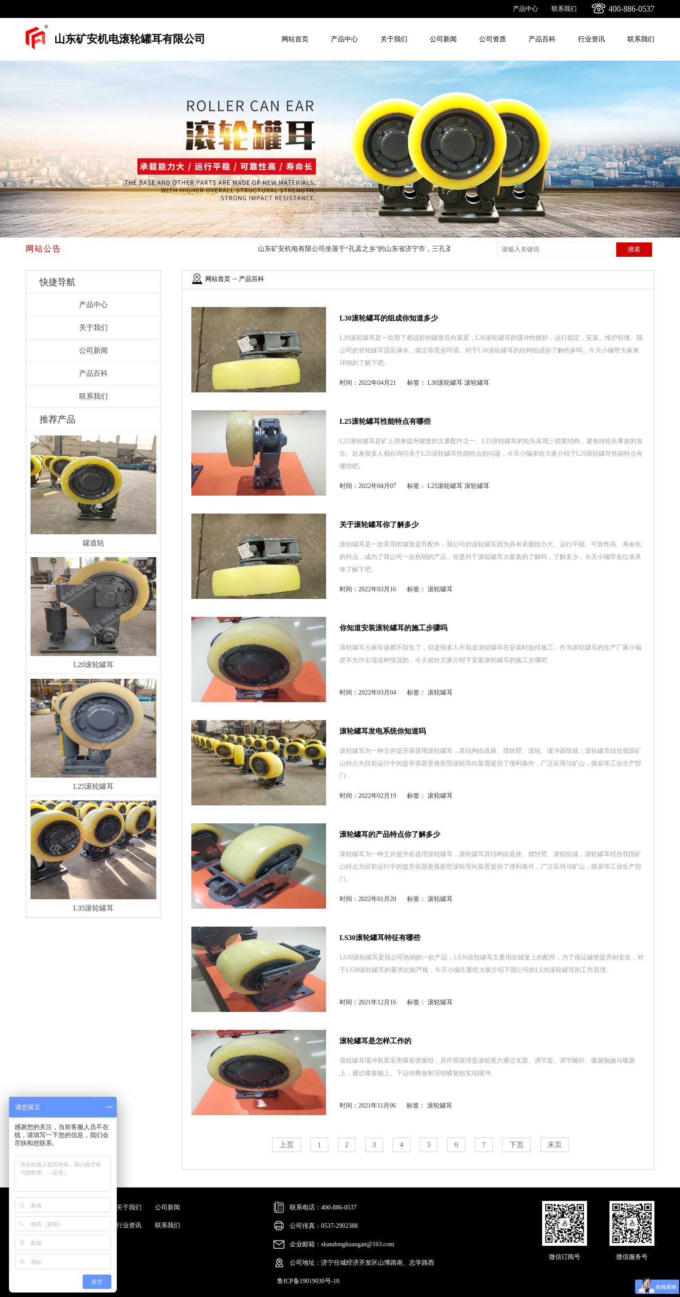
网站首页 (295, 39)
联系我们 (564, 8)
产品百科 (542, 39)
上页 (286, 1144)
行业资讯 (591, 39)
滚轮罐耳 (477, 382)
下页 (516, 1144)
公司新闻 (443, 39)
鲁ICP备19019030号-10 (308, 1281)
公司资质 (492, 39)
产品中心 (525, 8)
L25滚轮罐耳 (445, 486)
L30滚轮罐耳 (445, 382)
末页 (555, 1144)
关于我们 (393, 39)
